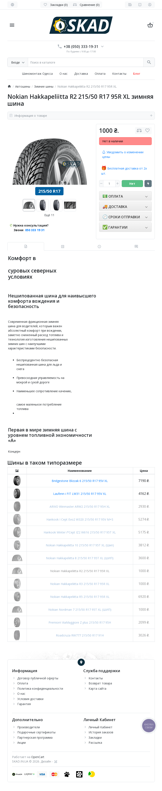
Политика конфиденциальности (40, 689)
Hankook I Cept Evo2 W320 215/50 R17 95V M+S (79, 519)
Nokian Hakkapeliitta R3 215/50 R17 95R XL (79, 584)
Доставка (81, 74)
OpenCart (37, 757)
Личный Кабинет (100, 727)
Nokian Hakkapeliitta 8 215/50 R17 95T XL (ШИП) (79, 558)
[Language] (12, 4)
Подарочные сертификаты (36, 732)
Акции (21, 743)
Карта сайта (97, 689)
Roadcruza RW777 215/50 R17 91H (80, 635)
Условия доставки (30, 699)
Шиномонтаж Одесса (37, 74)
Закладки (95, 737)
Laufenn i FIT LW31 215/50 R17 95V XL (79, 494)
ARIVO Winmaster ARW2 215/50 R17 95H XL (80, 507)
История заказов (101, 732)
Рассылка (95, 743)
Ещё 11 (49, 215)
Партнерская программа (35, 737)
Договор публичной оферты (37, 678)
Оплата (100, 74)
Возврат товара (100, 683)
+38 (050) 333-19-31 (81, 46)
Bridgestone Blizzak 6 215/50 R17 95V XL (80, 481)
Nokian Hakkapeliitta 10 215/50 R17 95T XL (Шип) (80, 545)
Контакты (119, 74)
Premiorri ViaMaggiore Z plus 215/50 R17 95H (80, 622)
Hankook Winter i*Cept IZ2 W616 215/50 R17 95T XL (80, 532)
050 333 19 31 (35, 230)
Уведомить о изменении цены (122, 154)
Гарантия (24, 704)
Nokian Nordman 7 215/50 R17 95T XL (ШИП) (79, 610)
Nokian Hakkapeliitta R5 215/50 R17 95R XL (79, 597)
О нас (63, 74)
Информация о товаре (81, 116)
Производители (28, 727)
